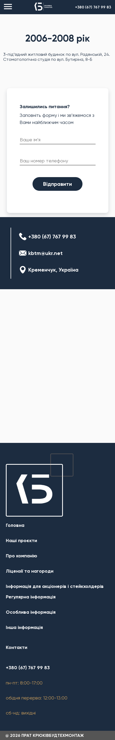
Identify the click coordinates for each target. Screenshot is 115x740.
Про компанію (21, 556)
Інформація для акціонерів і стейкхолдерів (55, 586)
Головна (15, 525)
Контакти (16, 647)
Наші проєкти (21, 540)
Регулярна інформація (31, 597)
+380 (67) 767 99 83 (93, 7)
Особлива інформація (31, 612)
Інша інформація (24, 627)
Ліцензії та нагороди (29, 571)
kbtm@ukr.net (45, 253)
